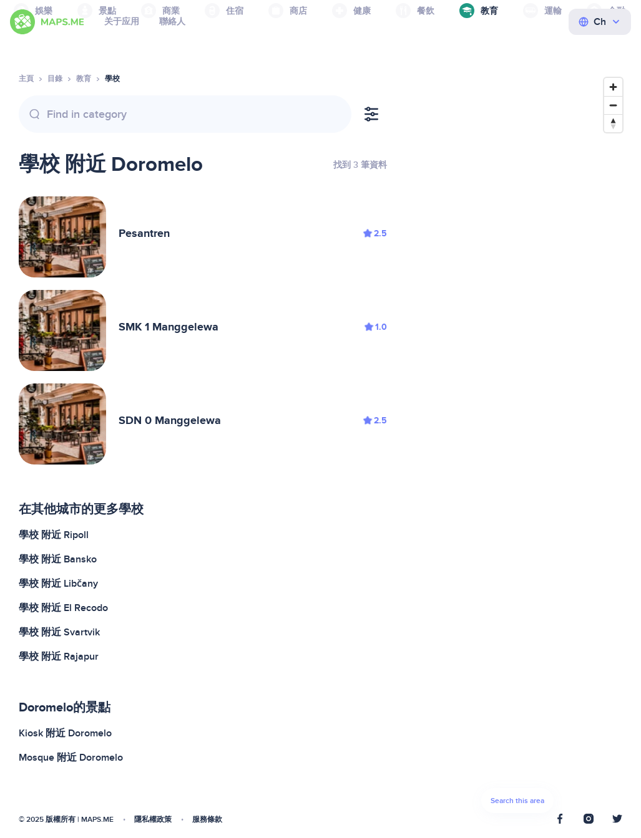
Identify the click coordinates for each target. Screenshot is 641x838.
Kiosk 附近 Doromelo (65, 733)
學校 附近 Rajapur (59, 656)
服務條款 (207, 819)
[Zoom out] (613, 105)
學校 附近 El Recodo (63, 608)
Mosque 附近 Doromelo (71, 757)
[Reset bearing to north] (613, 123)
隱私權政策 (153, 819)
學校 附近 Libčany (58, 583)
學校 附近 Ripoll (54, 535)
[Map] (517, 449)
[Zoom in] (613, 87)
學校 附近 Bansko (58, 559)
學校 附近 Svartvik (59, 632)
